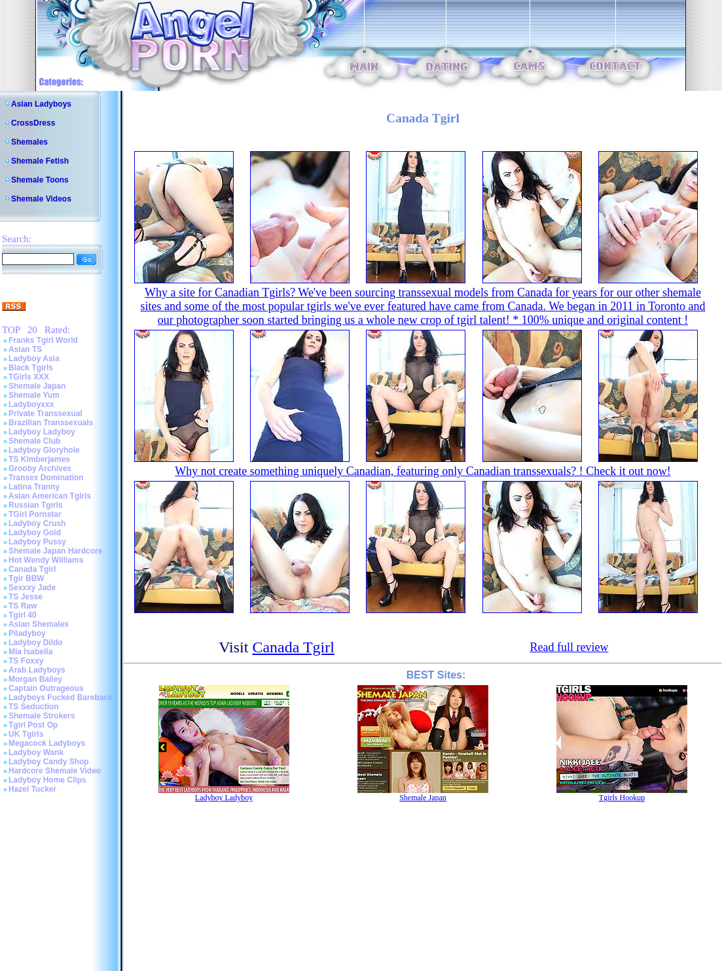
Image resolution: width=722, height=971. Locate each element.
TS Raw (23, 605)
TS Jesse (26, 596)
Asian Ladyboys (41, 104)
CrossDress (33, 123)
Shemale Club (34, 441)
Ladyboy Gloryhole (44, 450)
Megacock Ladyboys (47, 743)
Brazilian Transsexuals (51, 422)
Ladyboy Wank (36, 752)
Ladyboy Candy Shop (49, 761)
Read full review (569, 647)
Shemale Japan (37, 386)
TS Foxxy (26, 660)
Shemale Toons (40, 180)
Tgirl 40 (23, 615)
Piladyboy (27, 633)
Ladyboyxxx (31, 404)
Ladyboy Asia (34, 358)
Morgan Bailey (35, 679)
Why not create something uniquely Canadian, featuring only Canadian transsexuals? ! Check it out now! (422, 471)
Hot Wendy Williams (46, 560)
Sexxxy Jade (32, 587)
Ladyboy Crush (37, 523)
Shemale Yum (34, 395)
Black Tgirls (31, 367)
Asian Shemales (39, 624)
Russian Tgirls (36, 505)
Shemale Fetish (40, 161)
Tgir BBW (27, 578)
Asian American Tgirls (50, 496)
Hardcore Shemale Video (55, 770)
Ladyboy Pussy (37, 541)
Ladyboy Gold (35, 532)
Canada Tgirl (32, 569)
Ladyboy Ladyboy (42, 431)
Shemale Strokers (42, 715)
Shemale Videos (41, 198)
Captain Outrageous (46, 688)
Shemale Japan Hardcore (55, 551)
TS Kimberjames (39, 459)
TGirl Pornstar (35, 514)
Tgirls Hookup (622, 797)
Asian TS (25, 349)
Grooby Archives (40, 468)
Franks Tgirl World (43, 340)
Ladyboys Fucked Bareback (61, 697)
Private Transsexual (45, 413)
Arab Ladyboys (37, 670)
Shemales (29, 142)
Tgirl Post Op (33, 725)
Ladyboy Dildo (36, 642)
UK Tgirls (26, 734)
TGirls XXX (29, 376)
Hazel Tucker (32, 789)
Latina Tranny (34, 486)
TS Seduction (34, 706)
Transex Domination (46, 477)
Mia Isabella (30, 651)
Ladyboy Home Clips (47, 780)
